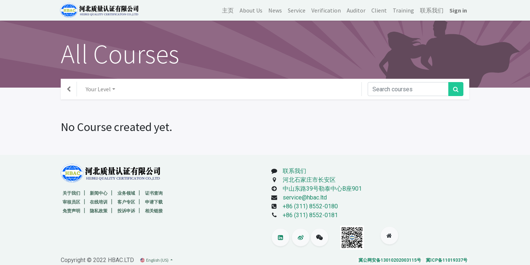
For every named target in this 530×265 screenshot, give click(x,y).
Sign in (457, 10)
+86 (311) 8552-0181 (310, 215)
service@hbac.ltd (303, 197)
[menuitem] (227, 10)
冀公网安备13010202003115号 (389, 260)
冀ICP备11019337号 (446, 260)
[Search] (455, 89)
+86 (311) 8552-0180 (310, 206)
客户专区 (126, 202)
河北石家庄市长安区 (308, 179)
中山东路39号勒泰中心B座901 (321, 188)
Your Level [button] (98, 89)
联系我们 (294, 170)
